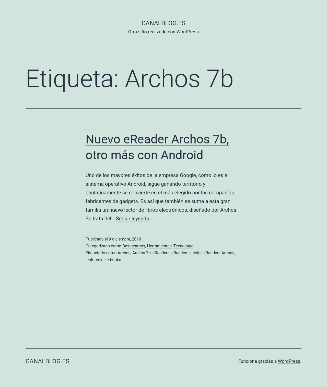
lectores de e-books (103, 259)
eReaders (161, 252)
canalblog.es (163, 23)
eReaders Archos (218, 252)
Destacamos (133, 246)
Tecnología (183, 246)
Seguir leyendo (132, 219)
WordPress (289, 361)
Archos (124, 252)
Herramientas (159, 246)
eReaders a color (186, 252)
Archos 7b (141, 252)
